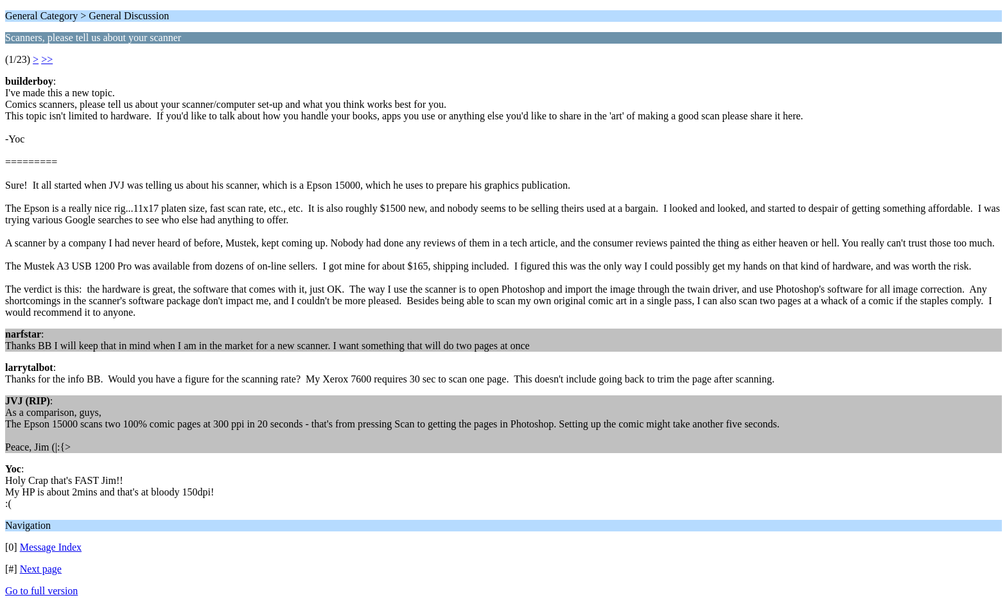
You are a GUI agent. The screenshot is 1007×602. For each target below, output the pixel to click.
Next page (41, 568)
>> (47, 59)
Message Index (51, 547)
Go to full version (41, 590)
